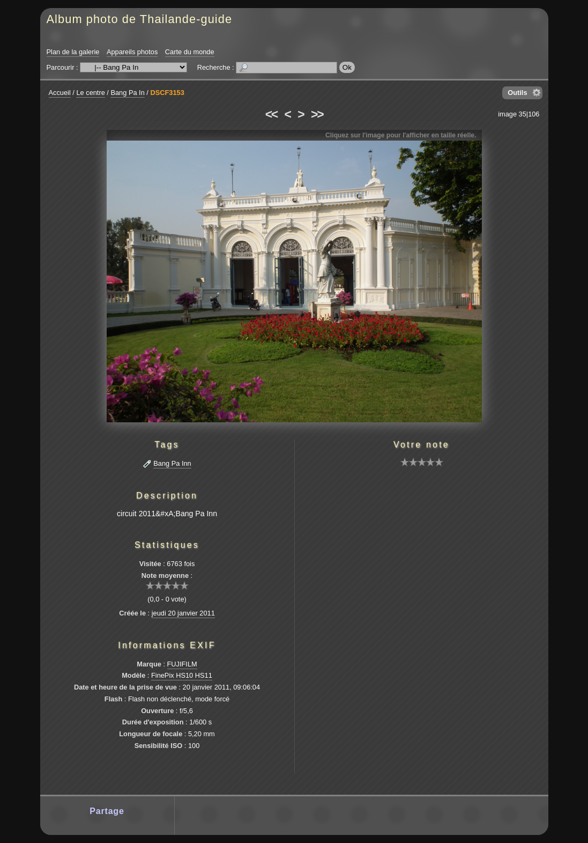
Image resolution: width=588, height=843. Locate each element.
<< (271, 114)
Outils (517, 93)
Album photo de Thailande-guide (140, 19)
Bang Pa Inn (172, 463)
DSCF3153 (167, 93)
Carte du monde (189, 52)
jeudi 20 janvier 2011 (183, 613)
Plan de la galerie (73, 52)
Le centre (90, 93)
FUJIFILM (182, 664)
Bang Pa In (127, 93)
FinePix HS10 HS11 (181, 675)
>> (317, 114)
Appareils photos (132, 52)
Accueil (60, 93)
